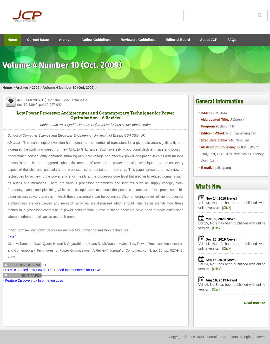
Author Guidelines (96, 40)
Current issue (38, 40)
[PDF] (12, 237)
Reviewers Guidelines (138, 40)
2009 (35, 87)
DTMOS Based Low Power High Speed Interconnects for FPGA (52, 270)
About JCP (208, 40)
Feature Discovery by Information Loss (34, 280)
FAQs (231, 40)
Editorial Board (178, 40)
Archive (65, 40)
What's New (209, 186)
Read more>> (254, 303)
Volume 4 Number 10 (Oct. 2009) (68, 87)
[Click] (226, 208)
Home (12, 40)
